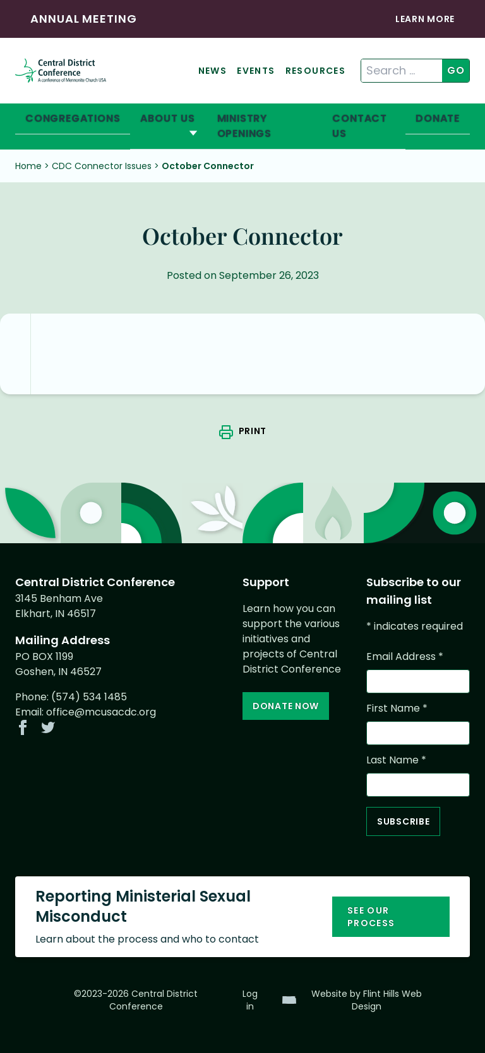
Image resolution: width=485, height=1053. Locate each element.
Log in (250, 1000)
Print (253, 431)
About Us (167, 118)
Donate (438, 118)
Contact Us (359, 126)
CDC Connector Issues (102, 166)
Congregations (72, 118)
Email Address (404, 656)
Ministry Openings (244, 126)
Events (256, 70)
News (212, 70)
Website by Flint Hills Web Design (366, 1000)
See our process (371, 916)
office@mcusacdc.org (101, 712)
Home (28, 166)
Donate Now (286, 706)
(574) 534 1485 (89, 697)
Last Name (396, 760)
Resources (315, 70)
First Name (397, 708)
